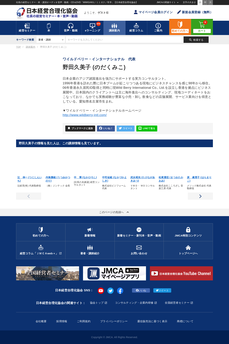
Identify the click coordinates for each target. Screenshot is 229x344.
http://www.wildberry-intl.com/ (85, 115)
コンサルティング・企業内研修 (134, 302)
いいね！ (106, 128)
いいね (141, 290)
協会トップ (97, 302)
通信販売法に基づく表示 (152, 321)
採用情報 (61, 321)
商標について (185, 321)
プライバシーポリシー (114, 321)
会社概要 (41, 321)
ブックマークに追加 (80, 128)
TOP (18, 47)
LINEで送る (146, 128)
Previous (28, 196)
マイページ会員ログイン (153, 12)
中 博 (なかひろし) (85, 177)
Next (200, 196)
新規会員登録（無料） (195, 12)
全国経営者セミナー (177, 302)
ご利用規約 (84, 321)
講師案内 (30, 47)
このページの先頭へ (114, 212)
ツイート (125, 128)
